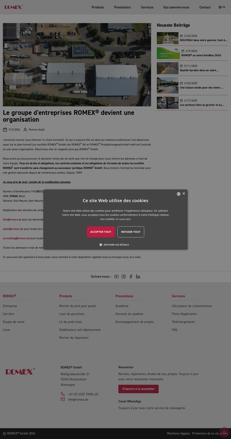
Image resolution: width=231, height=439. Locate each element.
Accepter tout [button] (100, 231)
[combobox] (178, 194)
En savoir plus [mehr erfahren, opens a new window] (123, 219)
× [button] (183, 193)
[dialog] (115, 219)
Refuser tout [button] (131, 231)
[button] (115, 244)
